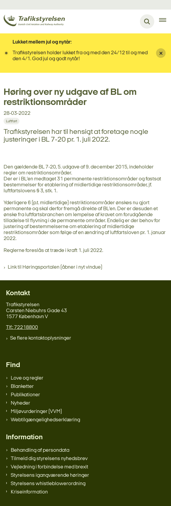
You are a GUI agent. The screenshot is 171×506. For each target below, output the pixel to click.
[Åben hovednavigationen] (165, 21)
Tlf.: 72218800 (22, 327)
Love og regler (27, 378)
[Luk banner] (161, 53)
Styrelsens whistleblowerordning (48, 483)
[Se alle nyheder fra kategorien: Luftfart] (11, 121)
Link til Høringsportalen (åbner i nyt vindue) (55, 267)
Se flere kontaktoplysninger (40, 338)
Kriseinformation (29, 492)
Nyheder (20, 403)
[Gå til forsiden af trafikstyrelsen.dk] (32, 21)
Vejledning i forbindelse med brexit (49, 467)
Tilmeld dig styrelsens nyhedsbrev (49, 458)
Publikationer (25, 394)
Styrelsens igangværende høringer (50, 475)
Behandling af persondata (40, 450)
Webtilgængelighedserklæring (45, 420)
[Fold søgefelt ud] (147, 21)
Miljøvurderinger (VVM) (36, 411)
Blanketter (22, 386)
